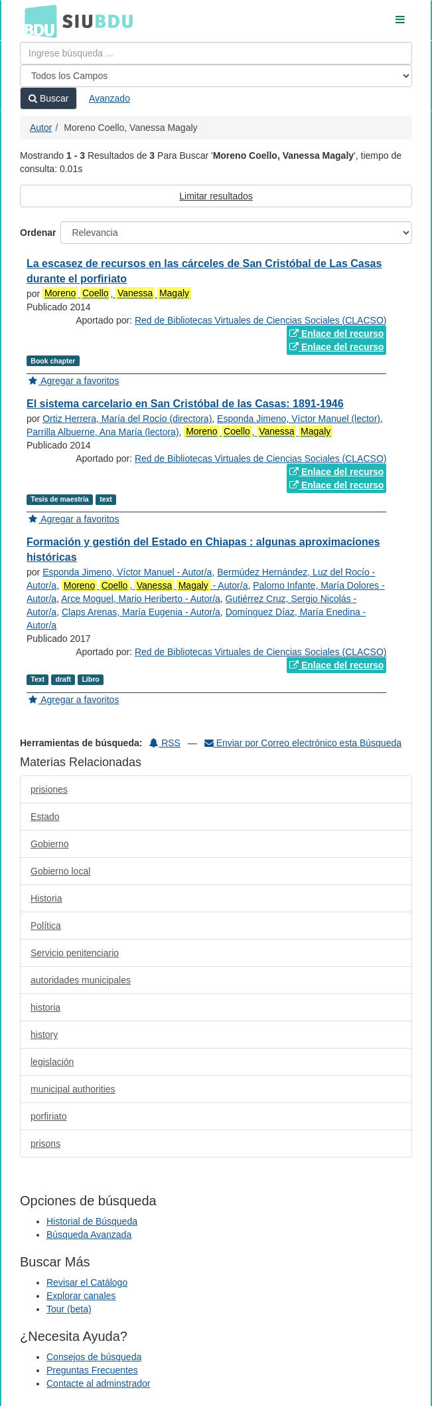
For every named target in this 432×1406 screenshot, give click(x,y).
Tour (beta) (69, 1309)
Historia (46, 898)
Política (46, 925)
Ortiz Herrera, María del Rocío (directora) (127, 418)
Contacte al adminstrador (98, 1383)
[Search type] (216, 75)
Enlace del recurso (336, 333)
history (44, 1034)
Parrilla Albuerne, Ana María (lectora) (103, 432)
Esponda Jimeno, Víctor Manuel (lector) (298, 418)
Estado (45, 816)
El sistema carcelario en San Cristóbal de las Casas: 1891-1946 (185, 403)
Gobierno (50, 844)
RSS (164, 743)
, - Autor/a (155, 585)
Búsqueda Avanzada (88, 1234)
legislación (52, 1061)
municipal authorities (73, 1089)
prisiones (49, 789)
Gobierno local (60, 871)
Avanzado (109, 98)
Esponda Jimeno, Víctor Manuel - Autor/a (127, 572)
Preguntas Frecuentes (92, 1370)
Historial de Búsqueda (91, 1221)
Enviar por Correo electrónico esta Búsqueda (302, 743)
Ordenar (38, 232)
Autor (41, 127)
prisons (45, 1143)
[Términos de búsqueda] (216, 53)
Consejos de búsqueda (93, 1357)
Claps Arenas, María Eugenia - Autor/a (141, 612)
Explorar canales (80, 1295)
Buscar (48, 98)
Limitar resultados (216, 196)
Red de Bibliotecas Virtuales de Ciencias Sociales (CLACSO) (260, 320)
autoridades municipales (81, 980)
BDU (37, 20)
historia (45, 1007)
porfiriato (48, 1116)
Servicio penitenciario (75, 953)
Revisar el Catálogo (86, 1282)
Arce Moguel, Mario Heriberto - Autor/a (140, 598)
